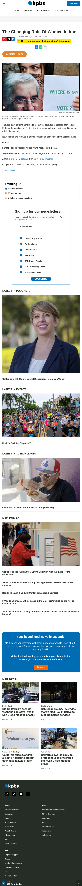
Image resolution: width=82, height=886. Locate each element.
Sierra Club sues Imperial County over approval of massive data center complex (37, 583)
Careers (7, 818)
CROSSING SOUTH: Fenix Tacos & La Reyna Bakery (28, 507)
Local (16, 11)
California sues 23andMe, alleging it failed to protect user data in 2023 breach (18, 757)
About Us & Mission (12, 810)
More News (10, 678)
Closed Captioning (49, 814)
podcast (24, 159)
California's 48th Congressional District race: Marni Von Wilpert (33, 379)
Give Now (74, 3)
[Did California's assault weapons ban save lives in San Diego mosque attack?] (20, 692)
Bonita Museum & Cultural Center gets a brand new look (30, 593)
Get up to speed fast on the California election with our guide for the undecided (36, 573)
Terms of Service (11, 844)
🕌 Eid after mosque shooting (18, 198)
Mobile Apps (9, 827)
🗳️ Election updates (14, 188)
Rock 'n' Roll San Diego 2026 (16, 443)
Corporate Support (11, 855)
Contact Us (46, 818)
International (43, 11)
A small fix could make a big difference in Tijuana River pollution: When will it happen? (40, 612)
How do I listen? (48, 827)
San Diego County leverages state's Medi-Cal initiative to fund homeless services (58, 712)
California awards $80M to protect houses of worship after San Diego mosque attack (57, 759)
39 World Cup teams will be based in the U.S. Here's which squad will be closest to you (38, 602)
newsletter (48, 159)
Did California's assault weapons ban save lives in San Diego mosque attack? (18, 712)
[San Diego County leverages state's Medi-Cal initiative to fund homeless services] (59, 692)
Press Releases (10, 831)
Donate (41, 667)
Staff (6, 839)
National (28, 11)
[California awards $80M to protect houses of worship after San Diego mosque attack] (59, 738)
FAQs (44, 822)
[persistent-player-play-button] (3, 883)
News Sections (61, 11)
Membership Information (13, 863)
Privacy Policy (10, 835)
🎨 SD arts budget (13, 193)
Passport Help (47, 831)
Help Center (46, 835)
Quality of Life (46, 706)
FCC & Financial (11, 822)
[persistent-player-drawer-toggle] (79, 883)
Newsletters (9, 814)
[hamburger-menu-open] (4, 3)
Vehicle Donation (11, 876)
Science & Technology (11, 752)
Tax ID (7, 872)
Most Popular (11, 517)
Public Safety (7, 706)
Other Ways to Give (12, 867)
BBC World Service (14, 884)
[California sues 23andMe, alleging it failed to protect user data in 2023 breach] (20, 738)
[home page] (36, 3)
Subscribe (41, 279)
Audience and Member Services (53, 810)
